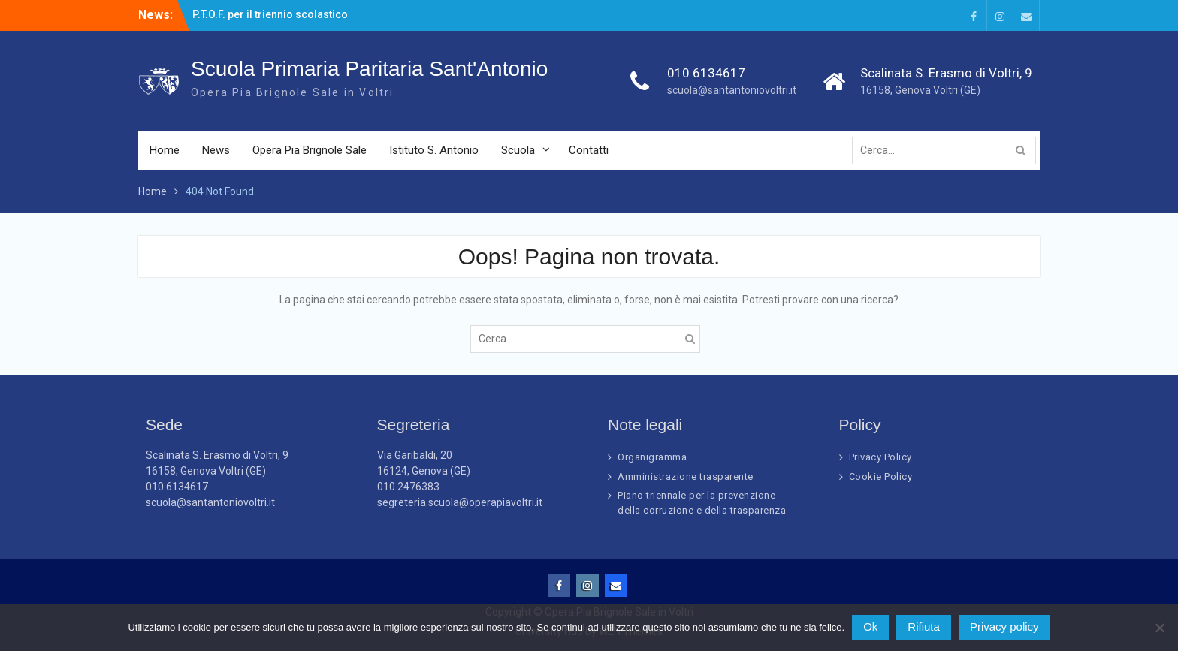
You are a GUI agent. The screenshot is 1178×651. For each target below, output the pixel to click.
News (216, 150)
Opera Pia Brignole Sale (309, 150)
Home (165, 150)
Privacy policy (1004, 626)
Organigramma (652, 457)
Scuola (518, 150)
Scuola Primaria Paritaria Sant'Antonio (369, 68)
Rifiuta (924, 626)
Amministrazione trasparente (686, 476)
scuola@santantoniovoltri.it (731, 90)
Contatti (589, 150)
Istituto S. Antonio (434, 150)
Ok (870, 626)
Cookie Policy (881, 476)
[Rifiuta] (1159, 627)
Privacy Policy (880, 457)
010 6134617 (706, 72)
